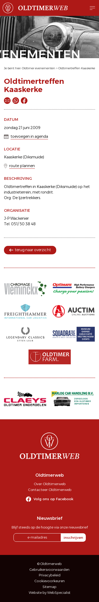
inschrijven (73, 537)
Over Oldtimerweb (49, 484)
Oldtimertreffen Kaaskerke (76, 68)
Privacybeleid (49, 575)
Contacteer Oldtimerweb (49, 490)
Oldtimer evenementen (38, 68)
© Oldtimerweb (49, 564)
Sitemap (49, 587)
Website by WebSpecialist (49, 593)
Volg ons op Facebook (53, 499)
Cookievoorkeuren (50, 581)
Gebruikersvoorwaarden (49, 570)
